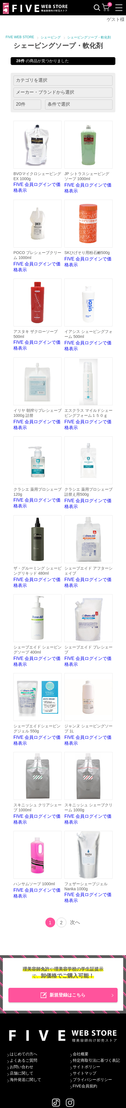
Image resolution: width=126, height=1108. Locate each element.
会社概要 (80, 1054)
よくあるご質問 (23, 1060)
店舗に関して (21, 1073)
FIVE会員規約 (85, 1086)
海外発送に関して (25, 1079)
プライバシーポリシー (92, 1079)
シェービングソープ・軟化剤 (89, 37)
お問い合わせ (21, 1067)
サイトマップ (84, 1073)
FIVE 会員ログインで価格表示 (37, 157)
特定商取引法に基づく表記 (96, 1060)
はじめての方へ (23, 1054)
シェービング (51, 37)
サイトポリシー (86, 1067)
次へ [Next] (75, 922)
